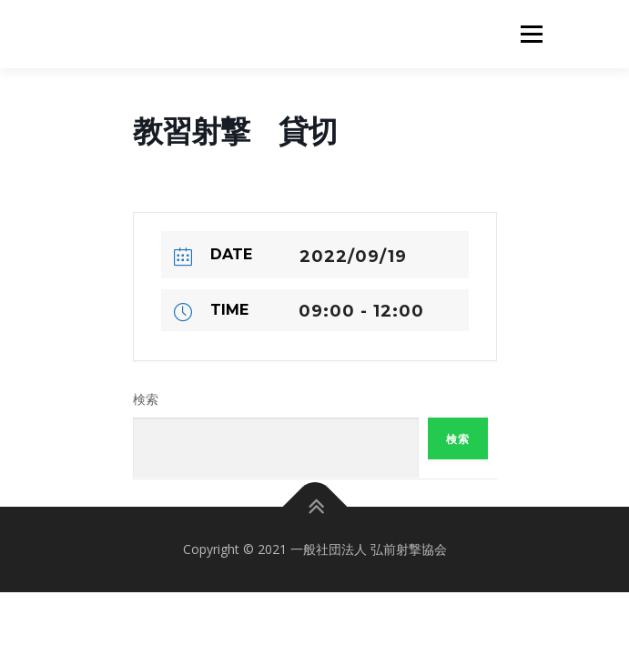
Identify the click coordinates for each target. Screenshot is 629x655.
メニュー (531, 34)
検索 (145, 399)
